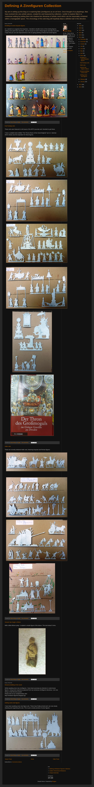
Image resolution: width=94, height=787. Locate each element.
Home (32, 759)
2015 (80, 35)
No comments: (25, 122)
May (81, 51)
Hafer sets (8, 446)
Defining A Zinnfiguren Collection (33, 6)
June (81, 48)
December (83, 39)
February (82, 79)
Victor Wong (67, 31)
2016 (80, 32)
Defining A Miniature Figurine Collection (59, 768)
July (81, 46)
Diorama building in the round (13, 685)
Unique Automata (54, 772)
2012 (80, 87)
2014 (80, 37)
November (83, 41)
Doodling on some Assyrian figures (15, 25)
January (82, 81)
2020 (80, 25)
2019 (80, 28)
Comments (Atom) (17, 762)
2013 (80, 84)
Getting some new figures (12, 703)
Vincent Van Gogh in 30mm (13, 622)
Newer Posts (8, 759)
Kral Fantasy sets (10, 126)
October (82, 44)
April (81, 53)
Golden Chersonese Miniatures (57, 770)
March (82, 55)
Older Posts (56, 759)
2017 (80, 30)
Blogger (54, 781)
